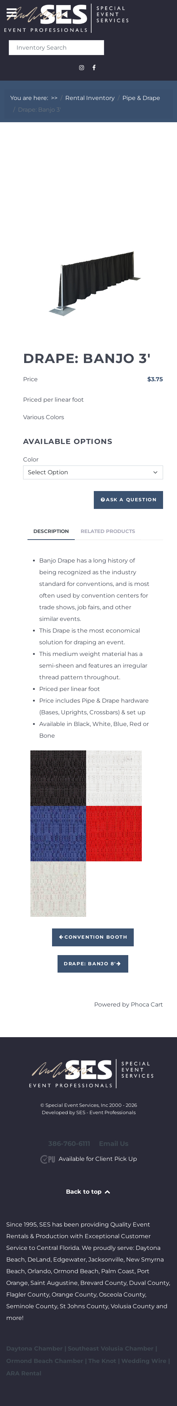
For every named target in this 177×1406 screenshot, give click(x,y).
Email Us (114, 1144)
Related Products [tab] (108, 531)
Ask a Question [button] (128, 499)
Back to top (88, 1191)
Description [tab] (51, 531)
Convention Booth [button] (92, 937)
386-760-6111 (69, 1144)
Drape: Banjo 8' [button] (93, 963)
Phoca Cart (147, 1004)
